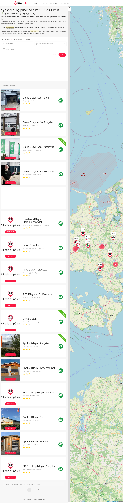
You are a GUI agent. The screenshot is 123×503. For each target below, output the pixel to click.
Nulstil (53, 55)
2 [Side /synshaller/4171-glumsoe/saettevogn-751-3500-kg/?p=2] (33, 489)
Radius (28, 39)
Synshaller (44, 3)
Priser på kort (6, 39)
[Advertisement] (33, 69)
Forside (35, 3)
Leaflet (108, 502)
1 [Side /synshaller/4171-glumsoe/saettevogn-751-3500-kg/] (29, 489)
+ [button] (69, 8)
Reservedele (53, 3)
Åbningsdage (18, 39)
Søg (62, 55)
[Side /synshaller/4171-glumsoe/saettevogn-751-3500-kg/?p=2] (38, 490)
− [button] (69, 10)
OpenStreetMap (114, 502)
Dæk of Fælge (65, 3)
